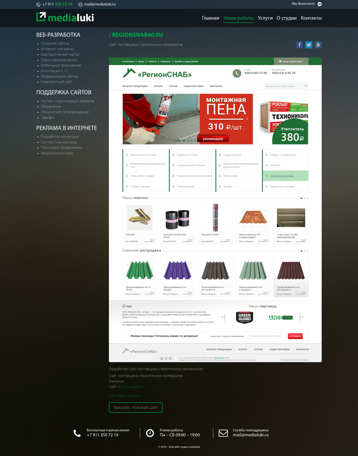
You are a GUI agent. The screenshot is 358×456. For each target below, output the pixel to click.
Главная (209, 17)
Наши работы (238, 17)
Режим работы (171, 430)
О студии (288, 17)
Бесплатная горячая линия (108, 430)
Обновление (51, 106)
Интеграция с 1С (54, 71)
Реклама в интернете (66, 128)
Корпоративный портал (60, 54)
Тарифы (47, 117)
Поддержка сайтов (63, 93)
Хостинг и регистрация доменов (67, 101)
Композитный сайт (56, 82)
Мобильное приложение (61, 65)
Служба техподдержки (250, 430)
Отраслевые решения (58, 60)
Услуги (265, 17)
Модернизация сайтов (59, 76)
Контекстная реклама (59, 142)
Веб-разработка (58, 35)
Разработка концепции (60, 136)
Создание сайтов (55, 43)
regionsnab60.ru (130, 387)
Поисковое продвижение (61, 147)
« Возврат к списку (124, 395)
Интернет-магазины (57, 49)
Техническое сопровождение (65, 112)
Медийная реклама (57, 153)
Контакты (314, 17)
